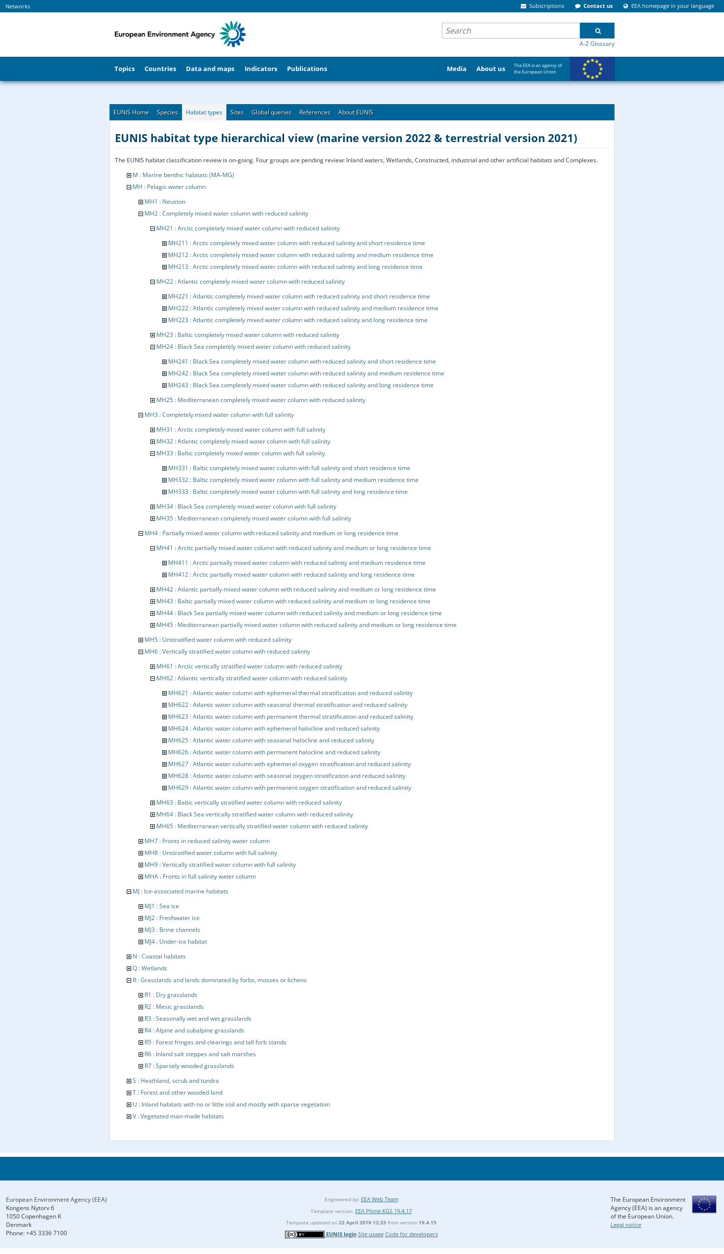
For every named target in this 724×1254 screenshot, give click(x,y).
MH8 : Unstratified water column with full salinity (211, 852)
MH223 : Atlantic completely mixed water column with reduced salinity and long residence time (298, 320)
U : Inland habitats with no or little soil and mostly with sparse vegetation (231, 1104)
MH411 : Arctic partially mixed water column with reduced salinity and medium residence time (297, 562)
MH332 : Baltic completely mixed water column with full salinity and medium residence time (293, 480)
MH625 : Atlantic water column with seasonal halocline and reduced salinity (271, 740)
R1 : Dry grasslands (171, 995)
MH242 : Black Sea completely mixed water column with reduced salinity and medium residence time (306, 373)
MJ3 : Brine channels (172, 929)
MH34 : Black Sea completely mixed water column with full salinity (246, 506)
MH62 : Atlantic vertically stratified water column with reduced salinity (251, 678)
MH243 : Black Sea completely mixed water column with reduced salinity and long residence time (301, 385)
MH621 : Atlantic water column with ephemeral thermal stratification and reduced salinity (290, 693)
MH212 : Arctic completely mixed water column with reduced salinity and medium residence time (301, 255)
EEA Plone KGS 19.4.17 (383, 1211)
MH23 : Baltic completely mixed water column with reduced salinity (247, 335)
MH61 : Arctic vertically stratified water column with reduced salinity (249, 666)
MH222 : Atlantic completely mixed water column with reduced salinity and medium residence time (303, 308)
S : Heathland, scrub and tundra (176, 1080)
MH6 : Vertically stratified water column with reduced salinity (227, 651)
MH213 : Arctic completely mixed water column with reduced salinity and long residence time (295, 266)
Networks (17, 6)
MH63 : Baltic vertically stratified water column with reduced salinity (249, 802)
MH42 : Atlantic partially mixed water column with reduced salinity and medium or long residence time (296, 589)
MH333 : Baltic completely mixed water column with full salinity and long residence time (288, 491)
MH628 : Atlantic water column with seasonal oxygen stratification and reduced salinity (286, 776)
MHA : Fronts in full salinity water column (200, 876)
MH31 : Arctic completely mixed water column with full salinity (241, 429)
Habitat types (204, 112)
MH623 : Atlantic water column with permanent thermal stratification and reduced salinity (290, 716)
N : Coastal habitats (159, 956)
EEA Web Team (379, 1199)
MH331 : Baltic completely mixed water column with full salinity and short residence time (289, 468)
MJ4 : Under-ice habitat (176, 941)
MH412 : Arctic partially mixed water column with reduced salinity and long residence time (291, 574)
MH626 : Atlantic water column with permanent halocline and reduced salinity (274, 752)
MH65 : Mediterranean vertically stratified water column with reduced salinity (262, 826)
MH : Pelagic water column (169, 187)
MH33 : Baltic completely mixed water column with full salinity (240, 453)
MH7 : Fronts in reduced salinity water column (207, 841)
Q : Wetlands (150, 968)
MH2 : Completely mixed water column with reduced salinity (226, 213)
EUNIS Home (131, 112)
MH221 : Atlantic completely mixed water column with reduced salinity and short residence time (299, 296)
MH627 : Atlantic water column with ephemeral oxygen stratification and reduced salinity (289, 764)
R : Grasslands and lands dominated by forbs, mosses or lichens (220, 980)
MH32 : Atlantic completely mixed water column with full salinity (243, 441)
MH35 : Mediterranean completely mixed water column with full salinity (253, 518)
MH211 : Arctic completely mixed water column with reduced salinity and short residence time (296, 243)
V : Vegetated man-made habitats (178, 1116)
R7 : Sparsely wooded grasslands (189, 1066)
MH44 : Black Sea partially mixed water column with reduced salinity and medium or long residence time (299, 613)
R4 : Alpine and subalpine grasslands (195, 1030)
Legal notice (626, 1224)
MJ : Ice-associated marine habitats (180, 891)
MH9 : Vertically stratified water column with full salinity (220, 864)
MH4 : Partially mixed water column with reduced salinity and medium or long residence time (271, 533)
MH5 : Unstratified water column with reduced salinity (218, 639)
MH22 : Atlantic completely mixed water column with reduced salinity (250, 281)
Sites (237, 112)
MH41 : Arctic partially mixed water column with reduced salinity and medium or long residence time (293, 548)
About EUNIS (355, 112)
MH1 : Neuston (165, 201)
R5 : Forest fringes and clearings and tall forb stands (216, 1042)
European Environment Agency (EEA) (56, 1199)
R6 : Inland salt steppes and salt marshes (200, 1054)
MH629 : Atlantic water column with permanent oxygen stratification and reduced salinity (289, 787)
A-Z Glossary (597, 43)
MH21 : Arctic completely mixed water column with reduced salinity (248, 228)
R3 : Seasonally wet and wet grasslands (198, 1018)
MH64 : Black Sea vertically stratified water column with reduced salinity (254, 814)
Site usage (371, 1234)
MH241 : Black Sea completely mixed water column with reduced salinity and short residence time (302, 361)
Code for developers (411, 1234)
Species (167, 112)
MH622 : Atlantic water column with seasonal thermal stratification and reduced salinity (287, 705)
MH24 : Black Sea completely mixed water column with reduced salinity (253, 346)
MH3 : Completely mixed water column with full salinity (219, 414)
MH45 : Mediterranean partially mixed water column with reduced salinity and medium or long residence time (306, 625)
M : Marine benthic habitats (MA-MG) (183, 175)
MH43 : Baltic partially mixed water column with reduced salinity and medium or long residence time (293, 601)
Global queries (271, 112)
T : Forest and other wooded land (177, 1092)
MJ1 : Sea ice (162, 906)
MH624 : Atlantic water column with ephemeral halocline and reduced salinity (274, 728)
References (314, 112)
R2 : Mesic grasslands (174, 1006)
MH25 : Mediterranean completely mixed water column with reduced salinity (260, 400)
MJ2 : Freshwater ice (172, 918)
